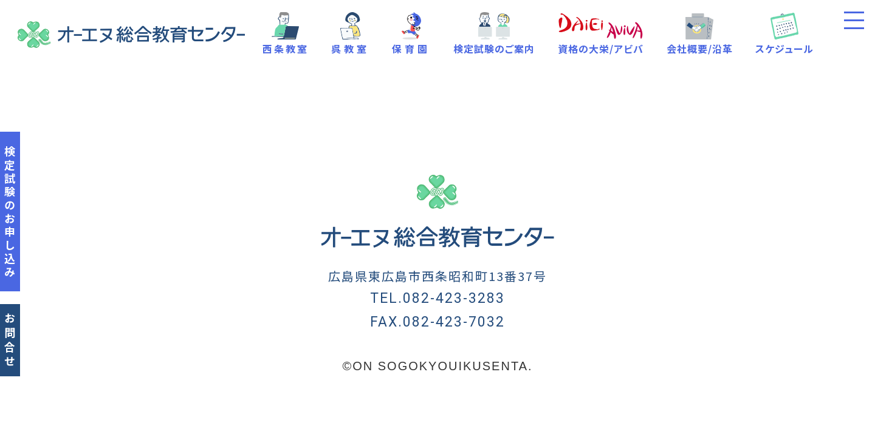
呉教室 (350, 48)
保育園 (411, 48)
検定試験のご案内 (494, 48)
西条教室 (285, 48)
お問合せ (10, 341)
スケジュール (784, 48)
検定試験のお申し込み (10, 212)
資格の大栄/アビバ (600, 48)
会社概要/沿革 (700, 48)
